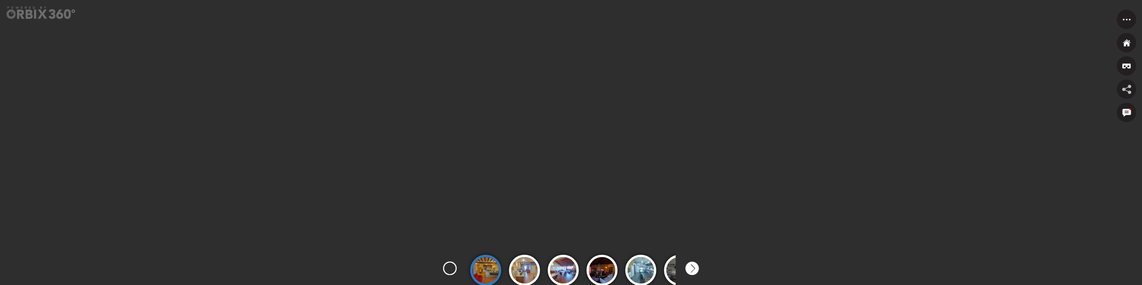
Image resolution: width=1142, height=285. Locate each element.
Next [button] (692, 268)
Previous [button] (450, 268)
